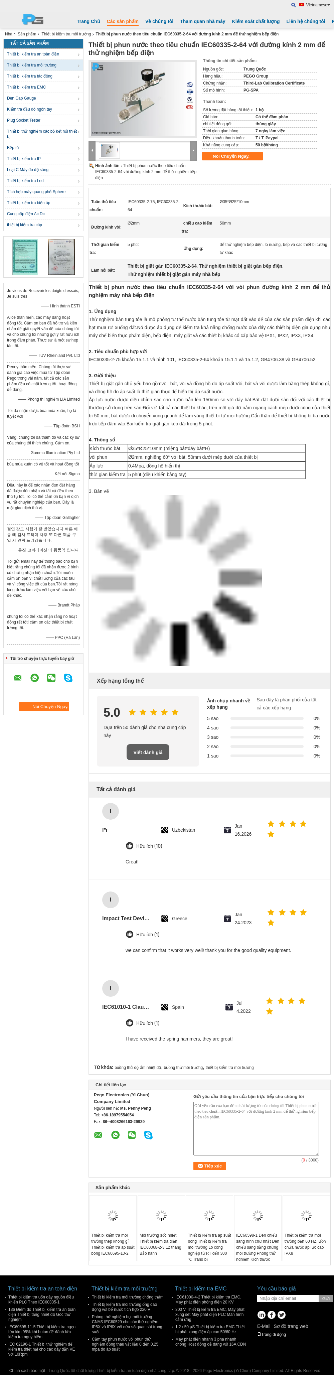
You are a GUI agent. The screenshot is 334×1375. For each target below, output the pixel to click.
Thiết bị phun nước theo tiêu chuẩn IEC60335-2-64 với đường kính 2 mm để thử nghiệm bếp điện (145, 171)
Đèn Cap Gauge (21, 98)
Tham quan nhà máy (202, 21)
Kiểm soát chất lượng (256, 21)
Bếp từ (13, 147)
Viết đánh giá (147, 752)
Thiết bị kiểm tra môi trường (66, 34)
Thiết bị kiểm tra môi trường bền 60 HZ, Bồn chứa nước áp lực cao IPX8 (305, 1244)
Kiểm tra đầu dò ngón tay (29, 109)
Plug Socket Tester (23, 120)
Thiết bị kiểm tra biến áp (28, 202)
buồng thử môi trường (183, 1067)
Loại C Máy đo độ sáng (27, 169)
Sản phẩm (27, 34)
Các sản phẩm (123, 21)
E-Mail (264, 1326)
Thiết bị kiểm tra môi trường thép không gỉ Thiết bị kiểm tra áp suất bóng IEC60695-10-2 (112, 1244)
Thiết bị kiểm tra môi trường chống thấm (128, 1297)
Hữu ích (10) (149, 846)
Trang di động (271, 1334)
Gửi (326, 1298)
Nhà (8, 34)
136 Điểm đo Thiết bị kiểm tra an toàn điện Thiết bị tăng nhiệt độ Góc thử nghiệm (41, 1314)
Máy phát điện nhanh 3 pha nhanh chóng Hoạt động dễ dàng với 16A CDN (210, 1342)
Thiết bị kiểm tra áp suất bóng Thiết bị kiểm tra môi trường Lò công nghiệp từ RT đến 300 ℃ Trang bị (209, 1247)
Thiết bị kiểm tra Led (25, 180)
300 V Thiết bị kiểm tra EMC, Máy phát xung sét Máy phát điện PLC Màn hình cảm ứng (209, 1314)
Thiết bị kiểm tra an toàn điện (33, 54)
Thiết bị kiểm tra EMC (26, 87)
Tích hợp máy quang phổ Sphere (36, 191)
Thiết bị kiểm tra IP (24, 158)
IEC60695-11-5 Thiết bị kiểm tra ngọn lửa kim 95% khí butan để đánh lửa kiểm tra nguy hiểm (41, 1332)
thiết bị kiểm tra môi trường (230, 1067)
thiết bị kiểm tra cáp (24, 225)
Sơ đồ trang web (291, 1326)
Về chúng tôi (159, 21)
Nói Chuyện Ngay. (236, 156)
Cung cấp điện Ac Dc (26, 214)
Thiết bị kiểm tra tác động (29, 76)
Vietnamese (318, 5)
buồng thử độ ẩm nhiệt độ (138, 1067)
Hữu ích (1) (147, 935)
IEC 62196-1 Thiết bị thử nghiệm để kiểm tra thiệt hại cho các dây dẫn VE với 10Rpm (41, 1349)
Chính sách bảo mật (27, 1370)
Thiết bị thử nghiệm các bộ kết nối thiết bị (42, 134)
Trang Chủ (88, 21)
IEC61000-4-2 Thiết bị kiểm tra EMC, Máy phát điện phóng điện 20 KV (208, 1299)
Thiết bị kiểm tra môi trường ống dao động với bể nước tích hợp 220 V (124, 1307)
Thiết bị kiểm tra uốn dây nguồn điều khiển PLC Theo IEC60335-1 (41, 1299)
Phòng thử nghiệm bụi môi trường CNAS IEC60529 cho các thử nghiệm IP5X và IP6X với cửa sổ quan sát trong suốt (127, 1324)
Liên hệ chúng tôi (306, 21)
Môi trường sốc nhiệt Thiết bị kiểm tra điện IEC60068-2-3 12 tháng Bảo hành (160, 1244)
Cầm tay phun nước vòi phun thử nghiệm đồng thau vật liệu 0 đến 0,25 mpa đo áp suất (125, 1344)
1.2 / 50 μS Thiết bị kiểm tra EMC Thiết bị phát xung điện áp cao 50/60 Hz (210, 1329)
